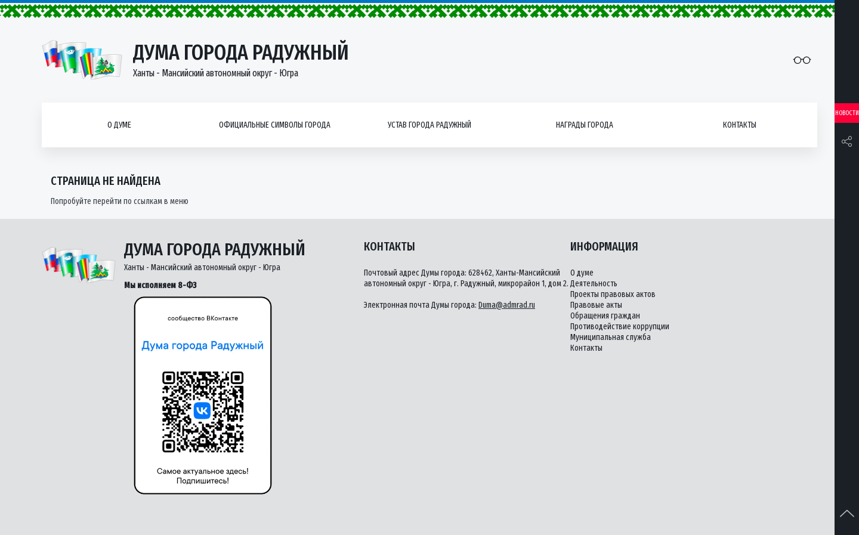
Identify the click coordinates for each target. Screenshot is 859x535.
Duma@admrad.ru (506, 305)
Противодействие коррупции (619, 326)
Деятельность (593, 284)
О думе (119, 125)
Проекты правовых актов (613, 294)
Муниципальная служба (610, 337)
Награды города (584, 125)
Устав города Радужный (429, 125)
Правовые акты (596, 305)
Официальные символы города (274, 125)
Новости (847, 113)
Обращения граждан (605, 316)
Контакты (739, 125)
